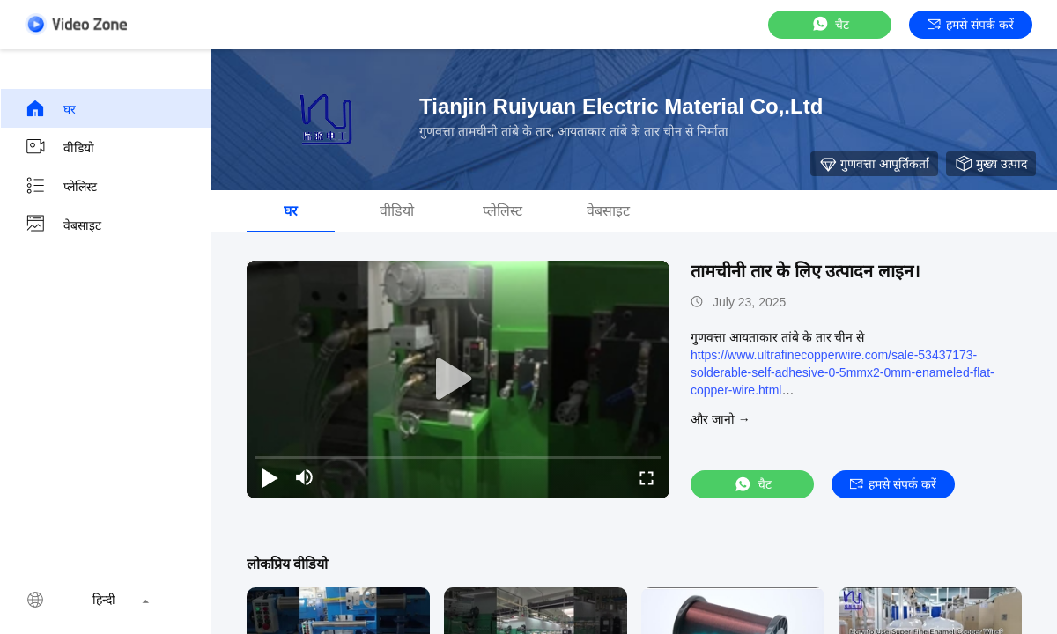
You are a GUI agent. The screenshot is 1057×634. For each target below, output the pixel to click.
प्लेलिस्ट (61, 185)
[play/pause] (269, 477)
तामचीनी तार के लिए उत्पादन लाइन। (805, 271)
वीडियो (59, 147)
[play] (458, 380)
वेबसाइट (63, 224)
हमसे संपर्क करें (971, 25)
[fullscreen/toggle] (646, 477)
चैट (829, 24)
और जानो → (720, 419)
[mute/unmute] (304, 477)
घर (50, 108)
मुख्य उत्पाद (991, 164)
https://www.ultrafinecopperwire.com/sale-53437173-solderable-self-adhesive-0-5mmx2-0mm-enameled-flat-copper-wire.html (842, 372)
